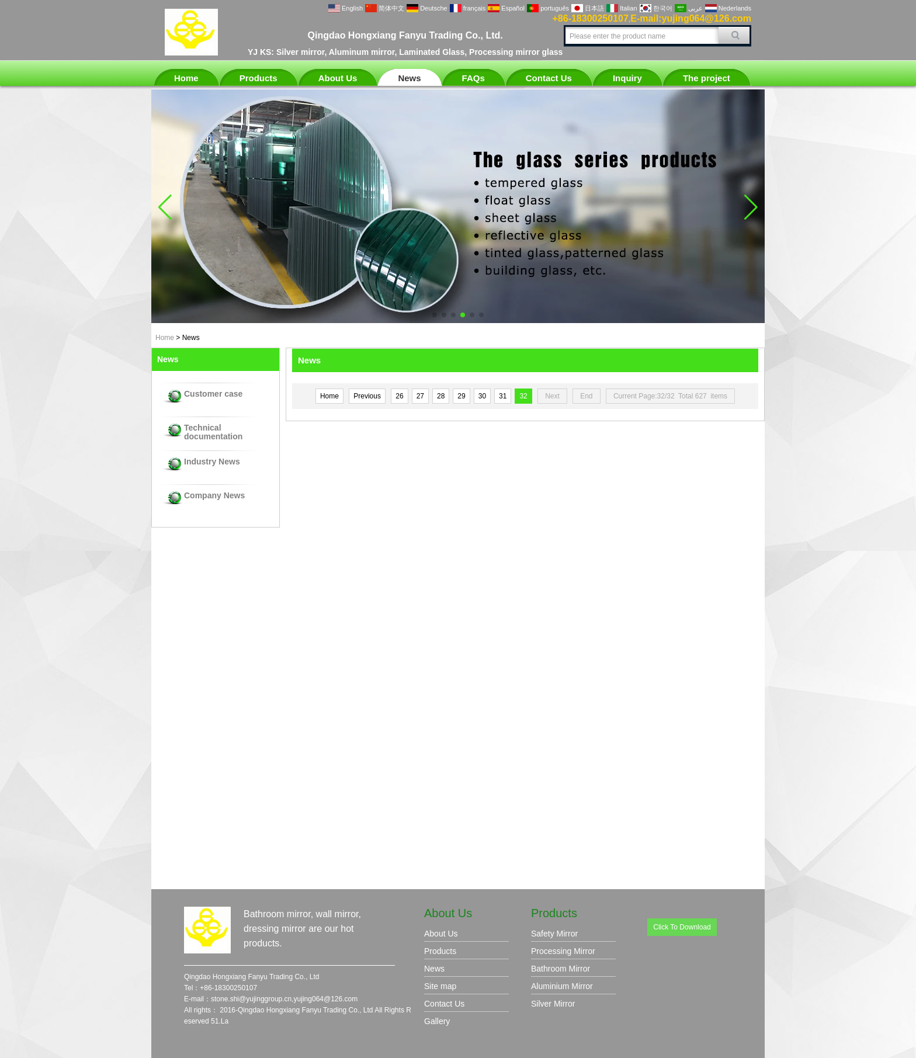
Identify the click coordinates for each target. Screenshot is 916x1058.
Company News (214, 495)
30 (482, 396)
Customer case (213, 394)
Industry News (212, 461)
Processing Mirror (563, 951)
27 (420, 396)
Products (258, 78)
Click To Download (682, 927)
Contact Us (549, 78)
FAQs (473, 78)
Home (186, 78)
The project (706, 78)
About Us (338, 78)
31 (502, 396)
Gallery (437, 1021)
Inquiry (627, 78)
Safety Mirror (554, 933)
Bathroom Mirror (560, 968)
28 (441, 396)
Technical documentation (213, 432)
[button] (434, 315)
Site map (440, 986)
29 (461, 396)
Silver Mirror (553, 1003)
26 (399, 396)
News (409, 78)
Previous (367, 396)
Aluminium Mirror (562, 986)
